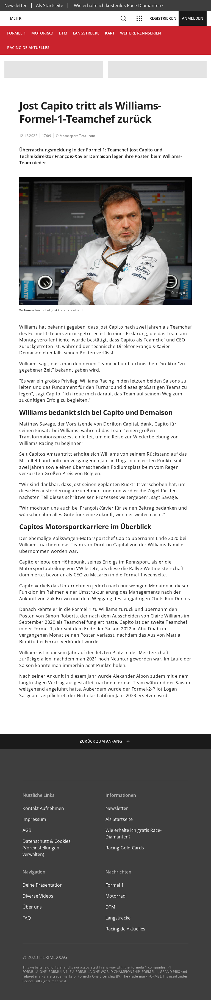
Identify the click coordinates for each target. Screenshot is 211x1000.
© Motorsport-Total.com (75, 135)
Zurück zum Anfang (105, 741)
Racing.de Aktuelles (125, 929)
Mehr (16, 18)
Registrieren (163, 18)
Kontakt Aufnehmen (43, 808)
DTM (110, 907)
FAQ (27, 918)
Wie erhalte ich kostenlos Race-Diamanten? (118, 5)
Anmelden (192, 18)
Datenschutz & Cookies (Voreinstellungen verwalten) (47, 847)
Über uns (32, 907)
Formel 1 (115, 885)
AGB (27, 830)
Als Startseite (49, 5)
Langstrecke (118, 918)
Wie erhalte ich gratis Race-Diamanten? (134, 833)
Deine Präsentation (43, 885)
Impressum (34, 819)
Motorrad (116, 896)
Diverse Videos (38, 896)
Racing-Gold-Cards (125, 848)
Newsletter (15, 5)
